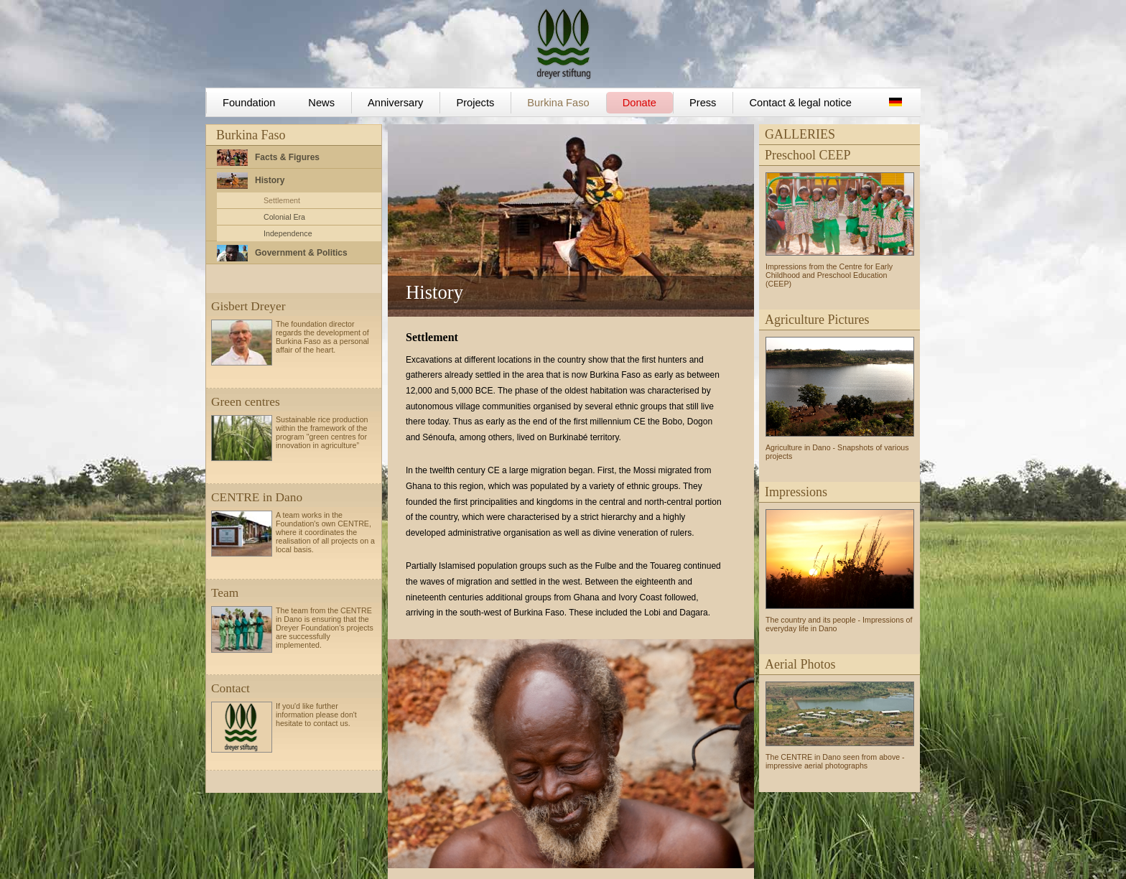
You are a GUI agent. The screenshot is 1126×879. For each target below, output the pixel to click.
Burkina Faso (558, 102)
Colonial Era (284, 217)
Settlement (282, 200)
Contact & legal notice (800, 102)
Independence (288, 233)
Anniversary (395, 102)
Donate (639, 102)
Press (702, 102)
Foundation (249, 102)
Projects (475, 102)
